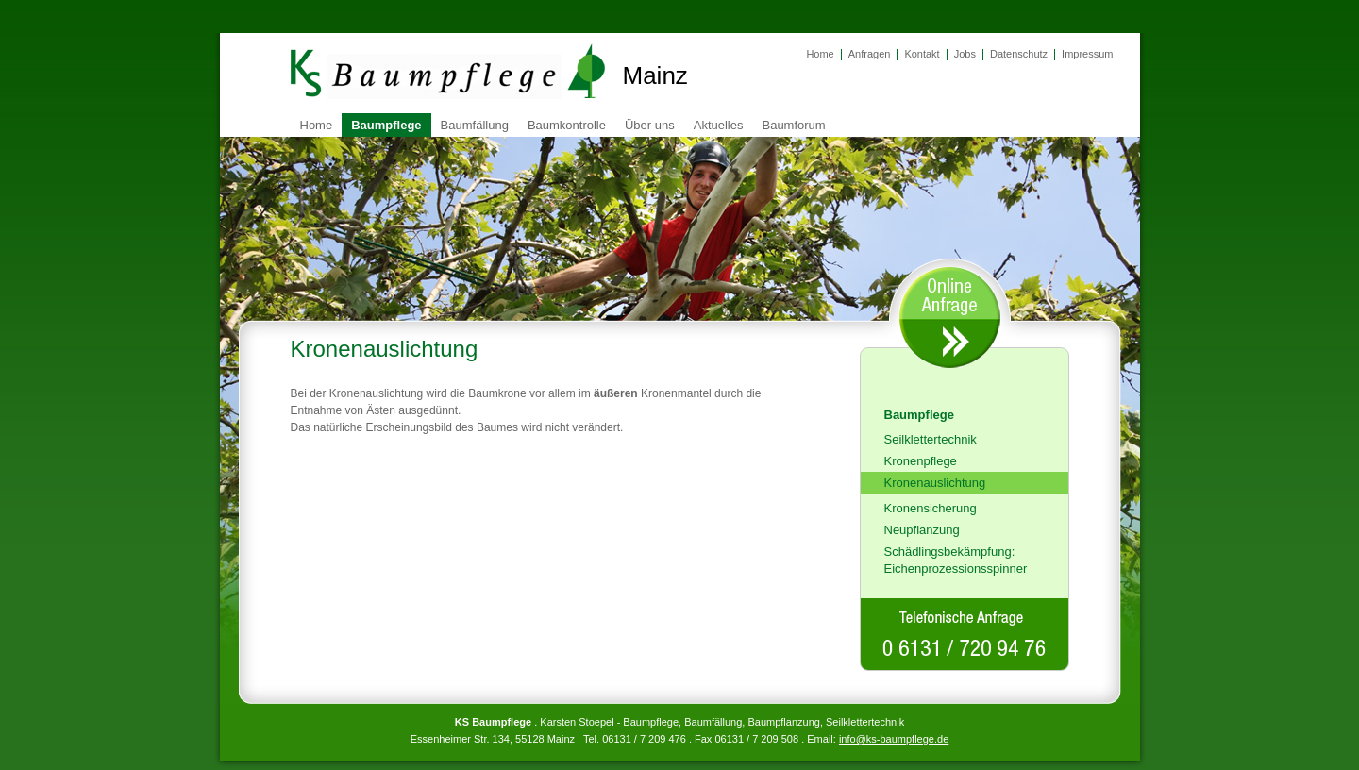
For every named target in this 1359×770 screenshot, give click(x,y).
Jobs (965, 53)
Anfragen (869, 53)
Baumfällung (475, 125)
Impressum (1087, 53)
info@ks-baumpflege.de (893, 739)
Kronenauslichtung (935, 483)
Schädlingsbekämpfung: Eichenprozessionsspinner (956, 560)
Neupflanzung (922, 530)
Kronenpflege (920, 461)
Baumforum (793, 125)
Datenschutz (1019, 53)
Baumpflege (386, 125)
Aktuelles (719, 125)
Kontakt (921, 53)
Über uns (650, 125)
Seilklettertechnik (930, 439)
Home (819, 53)
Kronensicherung (930, 508)
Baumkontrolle (567, 125)
